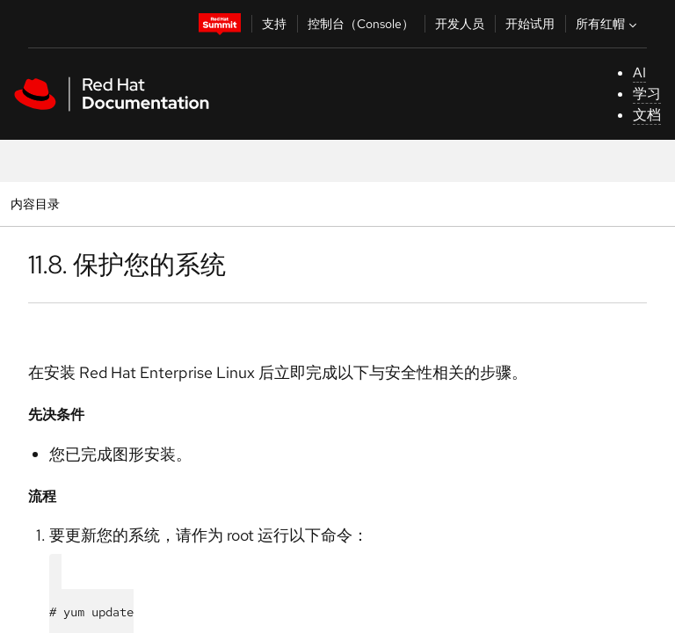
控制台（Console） (361, 24)
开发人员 (459, 24)
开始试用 (530, 24)
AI (639, 72)
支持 (274, 24)
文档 (647, 115)
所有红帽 (608, 24)
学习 (647, 93)
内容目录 (35, 203)
